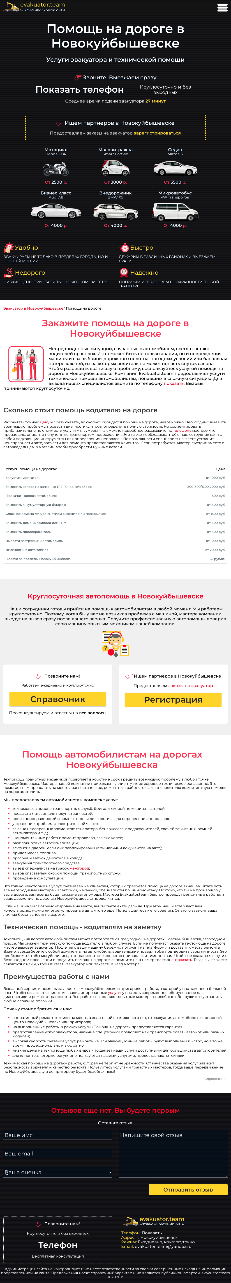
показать (174, 383)
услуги (114, 993)
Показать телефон (79, 89)
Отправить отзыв (188, 1189)
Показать (152, 1232)
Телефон (57, 1245)
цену (44, 422)
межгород (79, 868)
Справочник (57, 699)
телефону (182, 430)
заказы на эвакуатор (190, 685)
